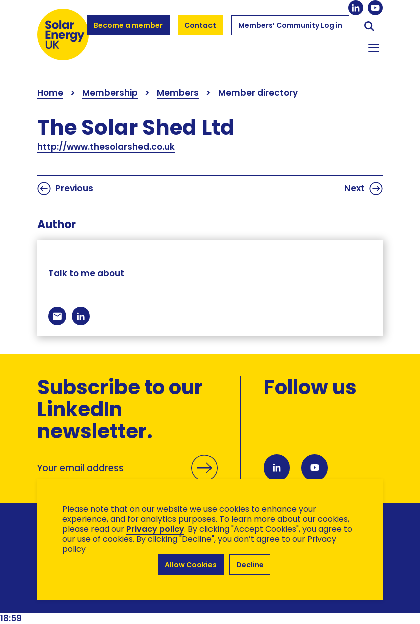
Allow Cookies (191, 565)
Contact (201, 25)
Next (363, 188)
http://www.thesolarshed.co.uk (106, 147)
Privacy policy (155, 529)
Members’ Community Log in (290, 29)
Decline (250, 565)
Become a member (128, 29)
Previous (65, 188)
